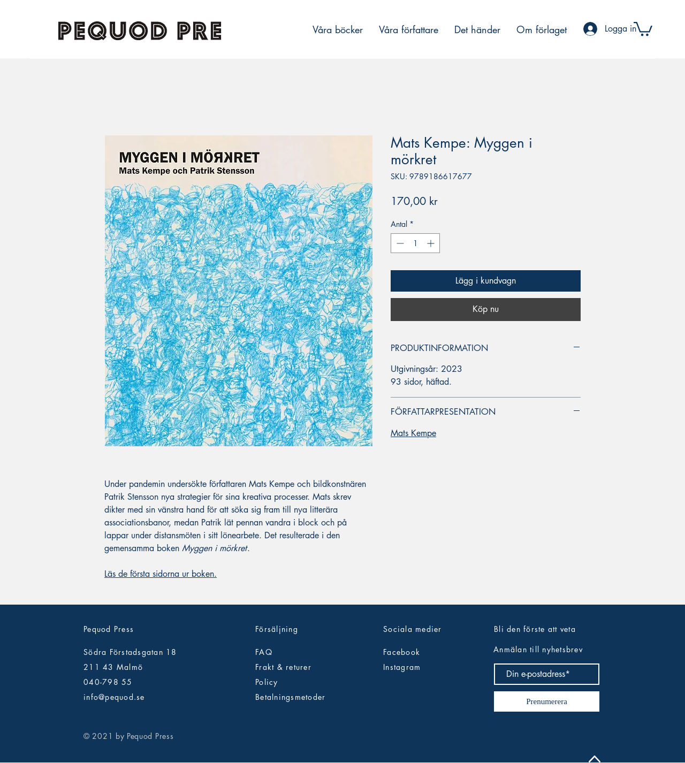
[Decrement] (399, 243)
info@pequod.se (114, 697)
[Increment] (431, 243)
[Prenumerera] (546, 701)
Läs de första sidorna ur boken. (160, 573)
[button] (643, 28)
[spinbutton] (415, 243)
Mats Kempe (413, 433)
